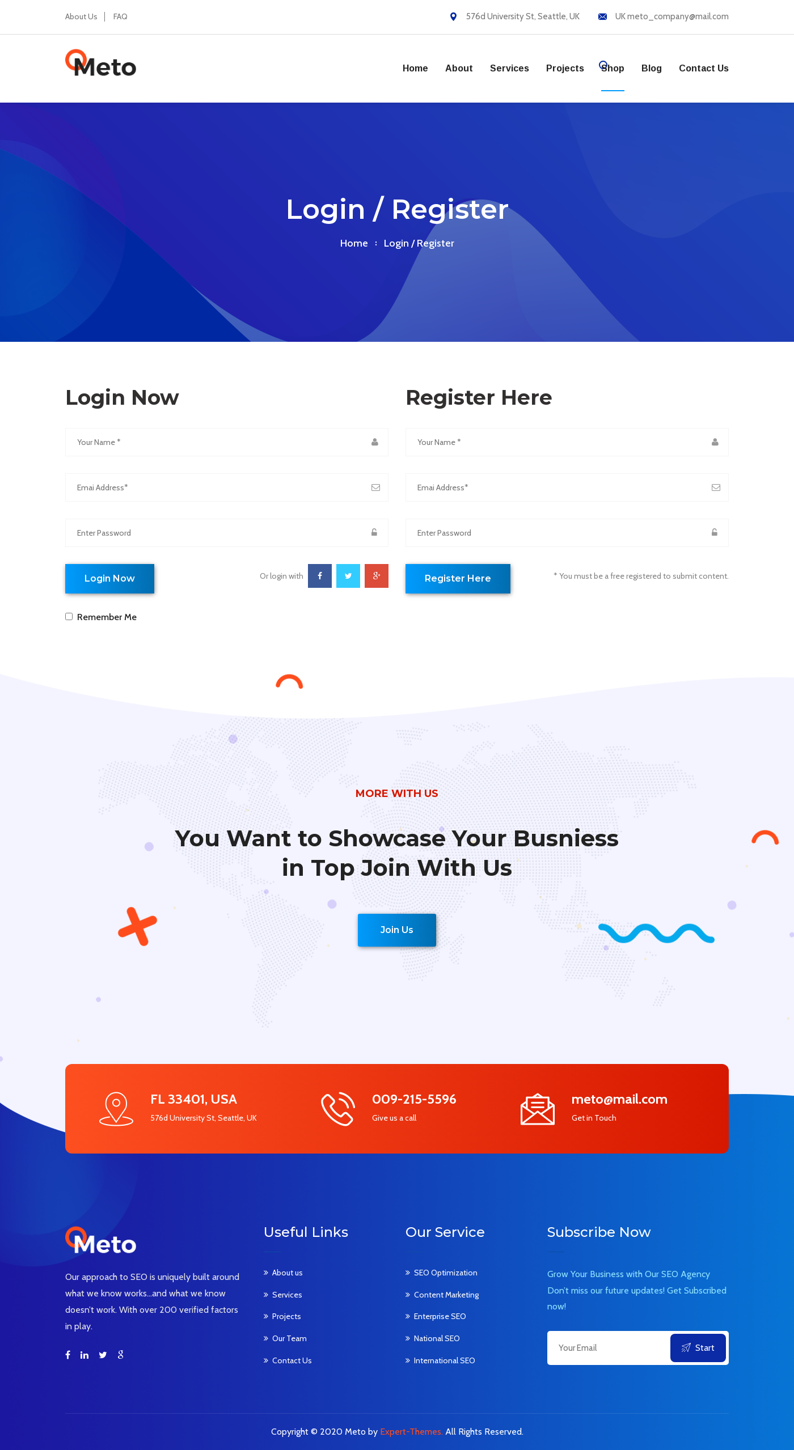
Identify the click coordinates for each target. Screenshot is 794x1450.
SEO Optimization (446, 1272)
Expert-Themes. (411, 1431)
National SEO (437, 1338)
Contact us (704, 68)
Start (698, 1347)
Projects (565, 68)
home (354, 243)
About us (287, 1272)
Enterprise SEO (440, 1316)
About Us (81, 16)
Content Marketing (446, 1295)
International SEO (444, 1360)
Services (509, 68)
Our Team (289, 1338)
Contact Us (292, 1360)
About (459, 68)
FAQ (120, 16)
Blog (651, 68)
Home (415, 68)
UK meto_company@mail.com (672, 16)
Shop (612, 68)
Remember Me (105, 617)
